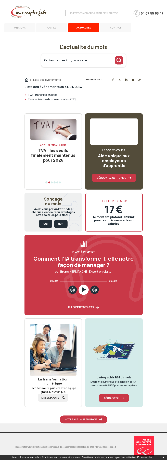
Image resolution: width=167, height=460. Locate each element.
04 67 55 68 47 (152, 13)
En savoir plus (144, 457)
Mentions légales (42, 447)
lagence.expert (109, 447)
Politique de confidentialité (63, 447)
